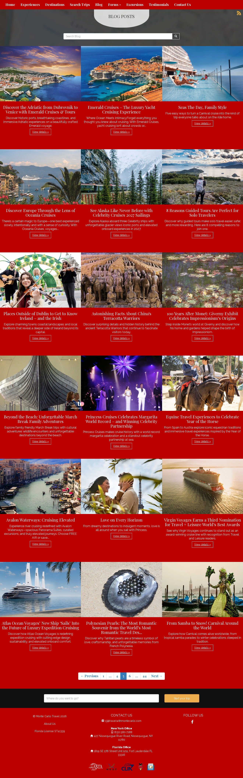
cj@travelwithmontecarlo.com (123, 720)
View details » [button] (40, 131)
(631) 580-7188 (123, 732)
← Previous (89, 676)
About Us (50, 723)
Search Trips (80, 4)
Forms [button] (114, 4)
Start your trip (182, 698)
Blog (99, 4)
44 (145, 676)
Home (10, 4)
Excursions (134, 4)
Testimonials (159, 4)
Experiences (30, 4)
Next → (156, 676)
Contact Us (182, 4)
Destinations (54, 4)
